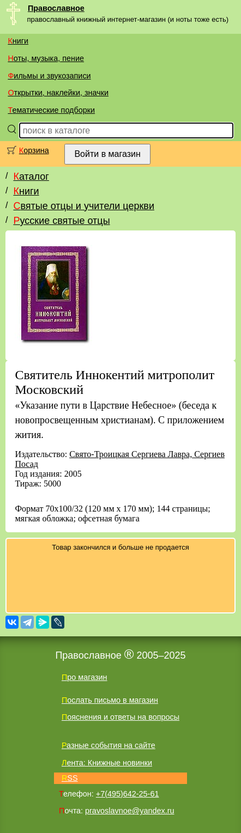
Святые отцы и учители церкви (83, 205)
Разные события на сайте (108, 745)
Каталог (31, 176)
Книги (18, 41)
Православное (56, 8)
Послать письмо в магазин (110, 700)
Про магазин (84, 677)
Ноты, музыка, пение (46, 58)
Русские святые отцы (61, 220)
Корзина (34, 150)
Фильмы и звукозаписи (49, 75)
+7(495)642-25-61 (127, 793)
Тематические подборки (51, 110)
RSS (70, 778)
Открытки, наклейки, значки (58, 92)
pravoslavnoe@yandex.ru (129, 810)
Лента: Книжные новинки (107, 762)
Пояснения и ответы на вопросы (120, 717)
